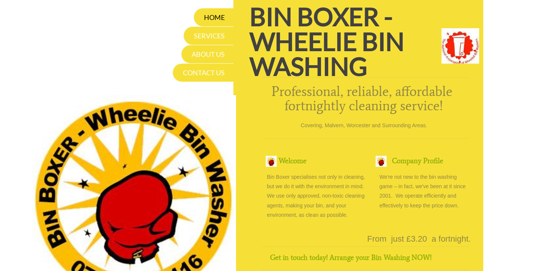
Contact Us (204, 73)
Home (214, 17)
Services (209, 36)
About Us (208, 54)
